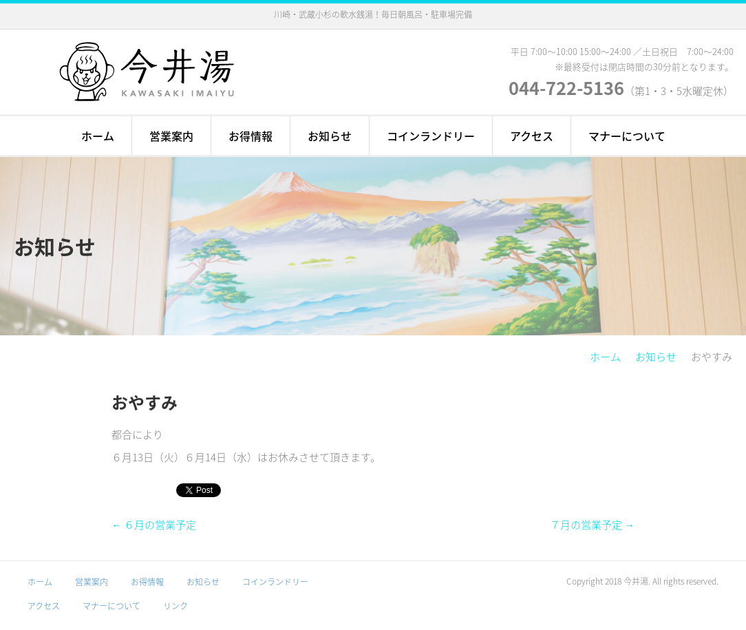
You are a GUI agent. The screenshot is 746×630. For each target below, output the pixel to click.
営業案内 (171, 135)
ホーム (97, 135)
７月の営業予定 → (592, 524)
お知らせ (330, 135)
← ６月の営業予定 (153, 524)
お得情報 (250, 135)
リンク (175, 606)
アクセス (531, 135)
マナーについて (626, 135)
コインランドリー (431, 135)
